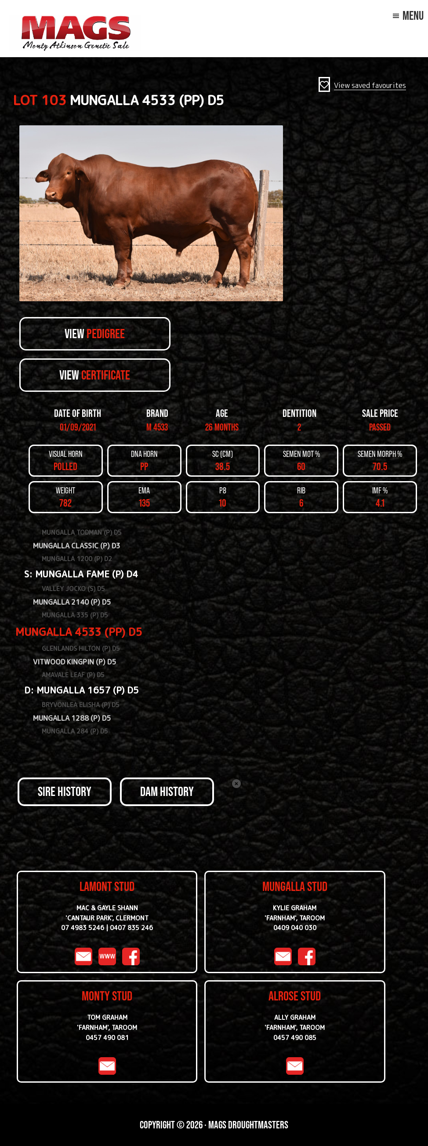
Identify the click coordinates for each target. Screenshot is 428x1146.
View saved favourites (370, 85)
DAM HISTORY (167, 791)
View (95, 333)
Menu (413, 15)
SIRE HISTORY (64, 791)
